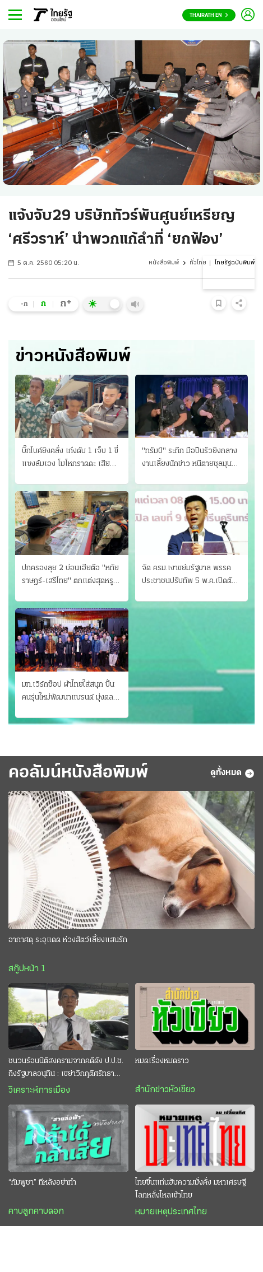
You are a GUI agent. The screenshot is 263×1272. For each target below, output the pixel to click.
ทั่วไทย (198, 263)
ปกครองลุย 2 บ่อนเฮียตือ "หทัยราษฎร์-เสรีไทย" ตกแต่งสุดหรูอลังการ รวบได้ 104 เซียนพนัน (70, 576)
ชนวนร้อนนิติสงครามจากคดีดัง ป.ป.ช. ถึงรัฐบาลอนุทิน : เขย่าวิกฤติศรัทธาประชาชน (65, 1068)
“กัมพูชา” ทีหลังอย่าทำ (42, 1182)
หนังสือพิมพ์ (164, 263)
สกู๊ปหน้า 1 (26, 969)
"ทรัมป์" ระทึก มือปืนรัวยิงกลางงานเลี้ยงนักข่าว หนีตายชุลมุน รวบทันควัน (189, 458)
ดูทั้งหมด (232, 773)
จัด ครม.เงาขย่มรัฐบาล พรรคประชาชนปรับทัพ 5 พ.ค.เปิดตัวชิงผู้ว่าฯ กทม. (189, 576)
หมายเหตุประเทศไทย (171, 1212)
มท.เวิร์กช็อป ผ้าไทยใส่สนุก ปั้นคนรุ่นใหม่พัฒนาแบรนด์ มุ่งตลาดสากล (71, 692)
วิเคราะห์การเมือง (39, 1090)
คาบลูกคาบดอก (36, 1211)
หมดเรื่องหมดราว (162, 1061)
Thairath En (209, 15)
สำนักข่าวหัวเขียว (165, 1089)
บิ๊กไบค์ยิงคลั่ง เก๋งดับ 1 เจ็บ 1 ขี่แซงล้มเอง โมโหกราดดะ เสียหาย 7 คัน (70, 458)
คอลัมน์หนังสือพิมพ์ (78, 773)
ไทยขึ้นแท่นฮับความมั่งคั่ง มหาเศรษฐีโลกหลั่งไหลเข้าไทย (190, 1189)
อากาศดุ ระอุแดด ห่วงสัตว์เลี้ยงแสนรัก (67, 940)
